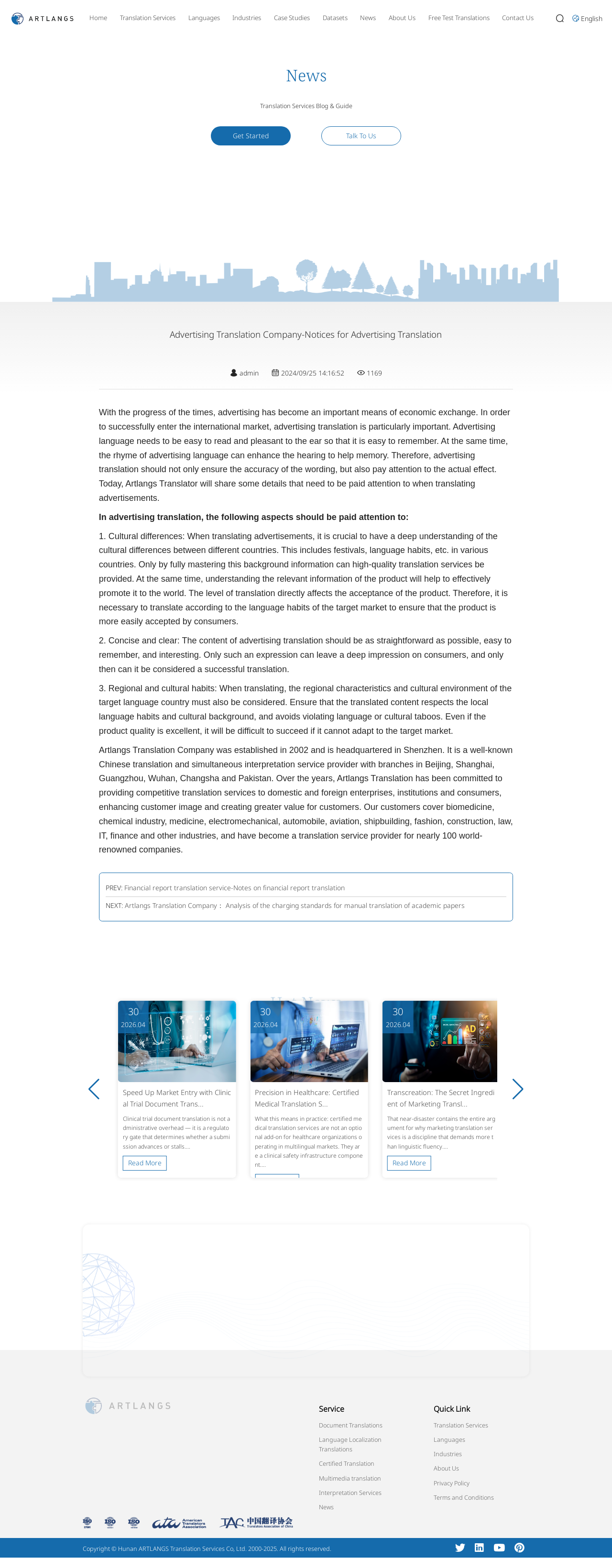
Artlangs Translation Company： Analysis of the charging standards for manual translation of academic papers (295, 905)
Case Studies (292, 17)
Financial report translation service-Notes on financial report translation (234, 887)
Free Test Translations (459, 17)
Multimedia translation (350, 1478)
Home (98, 17)
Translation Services (147, 17)
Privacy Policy (452, 1483)
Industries (246, 17)
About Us (402, 17)
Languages (204, 17)
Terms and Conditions (464, 1497)
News (368, 17)
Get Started (251, 135)
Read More (145, 1162)
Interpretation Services (350, 1492)
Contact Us (518, 17)
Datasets (335, 17)
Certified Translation (346, 1463)
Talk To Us (361, 135)
